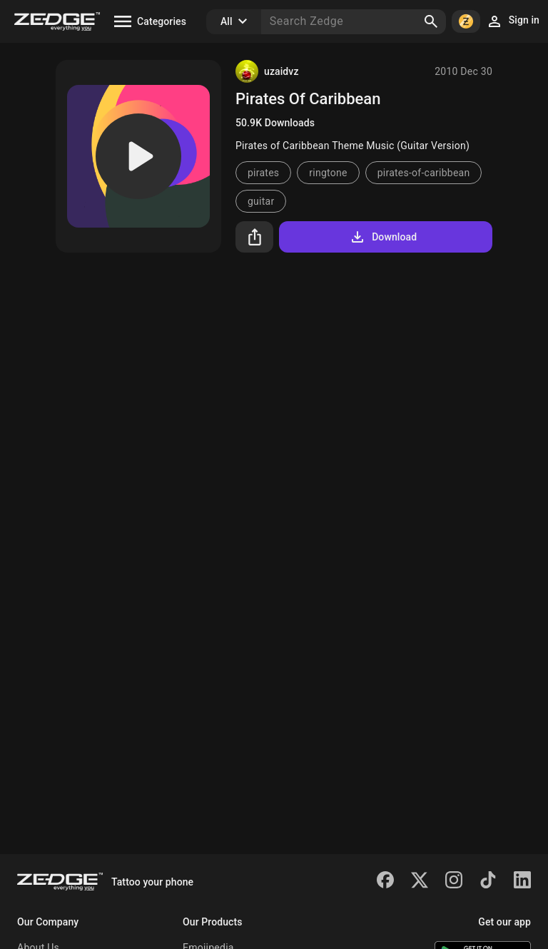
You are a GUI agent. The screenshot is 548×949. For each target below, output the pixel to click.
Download (383, 236)
